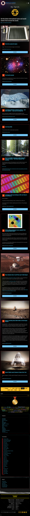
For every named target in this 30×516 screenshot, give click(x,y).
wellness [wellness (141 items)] (20, 412)
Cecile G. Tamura (6, 455)
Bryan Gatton (6, 132)
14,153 (19, 388)
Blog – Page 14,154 (15, 7)
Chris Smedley (5, 473)
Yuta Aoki (4, 456)
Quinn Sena (5, 442)
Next (19, 390)
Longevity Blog (4, 482)
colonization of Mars (12, 277)
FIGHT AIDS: (10, 505)
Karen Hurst (5, 449)
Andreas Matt (6, 245)
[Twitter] (21, 512)
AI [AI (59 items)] (3, 407)
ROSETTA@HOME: (9, 507)
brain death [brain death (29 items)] (7, 408)
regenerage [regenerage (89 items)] (15, 410)
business (11, 169)
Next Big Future (4, 484)
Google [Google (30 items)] (25, 408)
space (10, 293)
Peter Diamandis (4, 420)
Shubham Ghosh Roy (6, 441)
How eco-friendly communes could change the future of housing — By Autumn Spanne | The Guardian (15, 159)
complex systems (14, 169)
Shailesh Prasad (6, 49)
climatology (9, 116)
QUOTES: (16, 509)
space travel (9, 343)
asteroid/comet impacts (6, 430)
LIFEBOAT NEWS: (17, 499)
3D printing (4, 418)
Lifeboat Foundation (6, 512)
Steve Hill (4, 465)
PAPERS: (17, 507)
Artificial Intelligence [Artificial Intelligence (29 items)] (13, 407)
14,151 (13, 388)
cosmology (9, 245)
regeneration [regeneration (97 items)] (19, 410)
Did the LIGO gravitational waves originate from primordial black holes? (15, 230)
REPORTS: (17, 505)
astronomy (3, 431)
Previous (6, 388)
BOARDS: (17, 503)
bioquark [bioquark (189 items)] (20, 407)
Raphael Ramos (5, 461)
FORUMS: (13, 509)
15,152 (15, 390)
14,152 (16, 388)
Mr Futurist (3, 483)
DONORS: (12, 503)
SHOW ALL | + (3, 474)
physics (12, 116)
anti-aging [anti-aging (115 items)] (9, 407)
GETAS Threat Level (15, 496)
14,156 (9, 390)
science (14, 116)
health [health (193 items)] (27, 408)
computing (10, 206)
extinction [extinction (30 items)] (20, 408)
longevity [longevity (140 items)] (3, 410)
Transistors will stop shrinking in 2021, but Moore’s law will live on (16, 195)
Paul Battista (5, 446)
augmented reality (5, 432)
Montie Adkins (5, 471)
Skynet (3, 424)
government (6, 170)
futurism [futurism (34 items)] (24, 408)
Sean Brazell (6, 81)
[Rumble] (26, 512)
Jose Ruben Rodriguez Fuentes (8, 450)
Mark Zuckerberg (4, 425)
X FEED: (10, 502)
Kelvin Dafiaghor (6, 448)
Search (28, 395)
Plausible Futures (4, 485)
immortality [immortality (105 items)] (11, 409)
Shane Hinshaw (5, 460)
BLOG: (16, 502)
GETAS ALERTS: (17, 501)
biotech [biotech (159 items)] (23, 407)
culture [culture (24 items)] (13, 408)
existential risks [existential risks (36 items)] (17, 408)
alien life (3, 427)
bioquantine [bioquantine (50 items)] (16, 407)
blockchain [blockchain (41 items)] (5, 408)
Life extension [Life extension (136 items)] (23, 409)
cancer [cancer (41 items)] (9, 408)
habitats (9, 170)
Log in (3, 22)
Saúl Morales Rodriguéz (7, 440)
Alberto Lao (5, 459)
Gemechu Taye (5, 447)
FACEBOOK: (9, 499)
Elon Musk (3, 423)
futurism (10, 49)
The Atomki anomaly (9, 75)
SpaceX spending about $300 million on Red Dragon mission (16, 321)
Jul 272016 (3, 44)
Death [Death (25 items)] (14, 408)
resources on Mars (12, 281)
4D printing (4, 419)
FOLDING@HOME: (10, 506)
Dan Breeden (5, 443)
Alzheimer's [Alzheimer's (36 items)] (5, 407)
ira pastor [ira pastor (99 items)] (19, 409)
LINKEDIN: (9, 501)
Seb (4, 467)
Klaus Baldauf (6, 343)
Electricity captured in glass (11, 44)
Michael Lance (5, 468)
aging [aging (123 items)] (2, 407)
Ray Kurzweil (4, 422)
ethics (3, 170)
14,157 (12, 390)
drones (9, 132)
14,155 (26, 388)
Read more (15, 52)
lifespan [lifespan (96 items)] (27, 409)
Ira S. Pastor (5, 472)
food (4, 170)
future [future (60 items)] (22, 408)
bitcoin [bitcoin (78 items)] (2, 408)
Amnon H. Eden (6, 206)
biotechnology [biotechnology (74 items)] (27, 407)
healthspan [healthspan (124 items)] (3, 409)
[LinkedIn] (22, 512)
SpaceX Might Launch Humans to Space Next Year (16, 372)
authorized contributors (8, 22)
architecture (4, 429)
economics (17, 169)
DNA (2, 421)
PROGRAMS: (17, 506)
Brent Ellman (5, 466)
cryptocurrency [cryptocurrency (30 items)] (11, 408)
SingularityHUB (4, 486)
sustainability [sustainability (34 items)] (9, 412)
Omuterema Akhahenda (7, 453)
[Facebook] (19, 512)
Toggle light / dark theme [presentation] (28, 3)
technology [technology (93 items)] (13, 412)
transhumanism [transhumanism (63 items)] (17, 412)
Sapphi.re (15, 512)
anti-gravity (4, 428)
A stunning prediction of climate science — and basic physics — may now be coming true (15, 110)
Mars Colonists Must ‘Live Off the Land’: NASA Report (16, 275)
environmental (25, 169)
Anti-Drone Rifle (8, 127)
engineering (22, 169)
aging (3, 426)
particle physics (10, 81)
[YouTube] (24, 512)
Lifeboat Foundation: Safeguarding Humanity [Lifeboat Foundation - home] (13, 3)
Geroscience (4, 481)
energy (20, 169)
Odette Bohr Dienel (7, 169)
